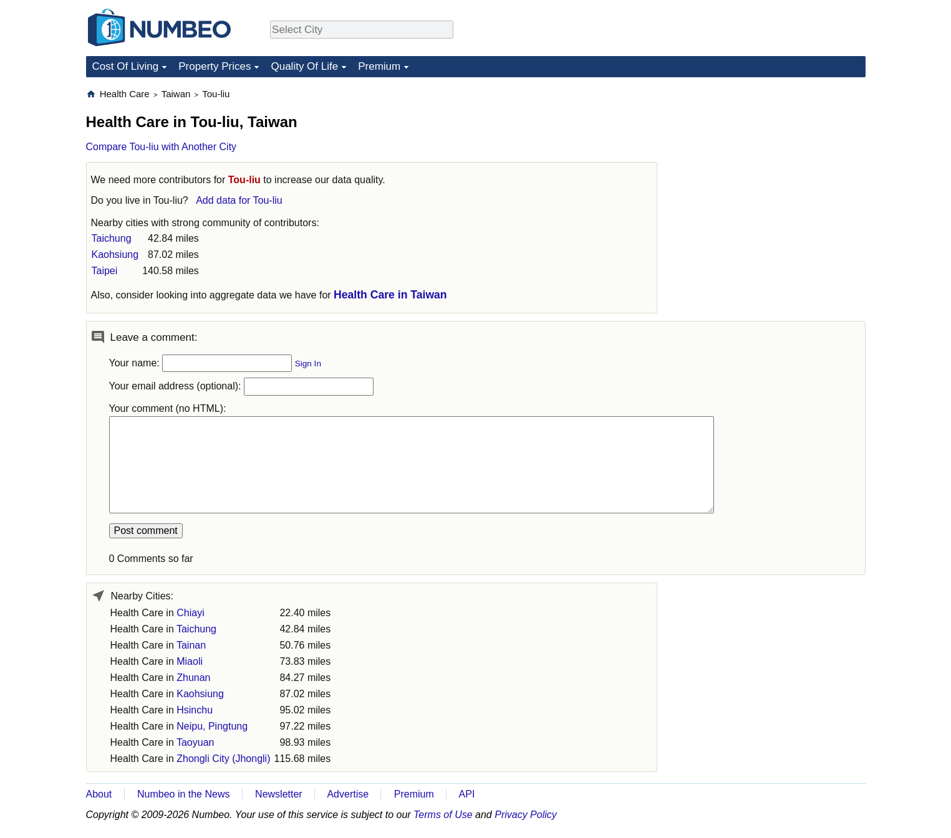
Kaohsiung (115, 254)
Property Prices (214, 66)
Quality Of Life (304, 66)
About (99, 794)
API (467, 794)
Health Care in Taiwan (390, 294)
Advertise (348, 794)
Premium (379, 66)
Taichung (112, 238)
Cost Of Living (125, 66)
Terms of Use (443, 814)
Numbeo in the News (183, 794)
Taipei (105, 270)
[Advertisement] (772, 166)
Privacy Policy (526, 814)
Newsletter (278, 794)
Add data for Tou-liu (239, 200)
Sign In (308, 363)
